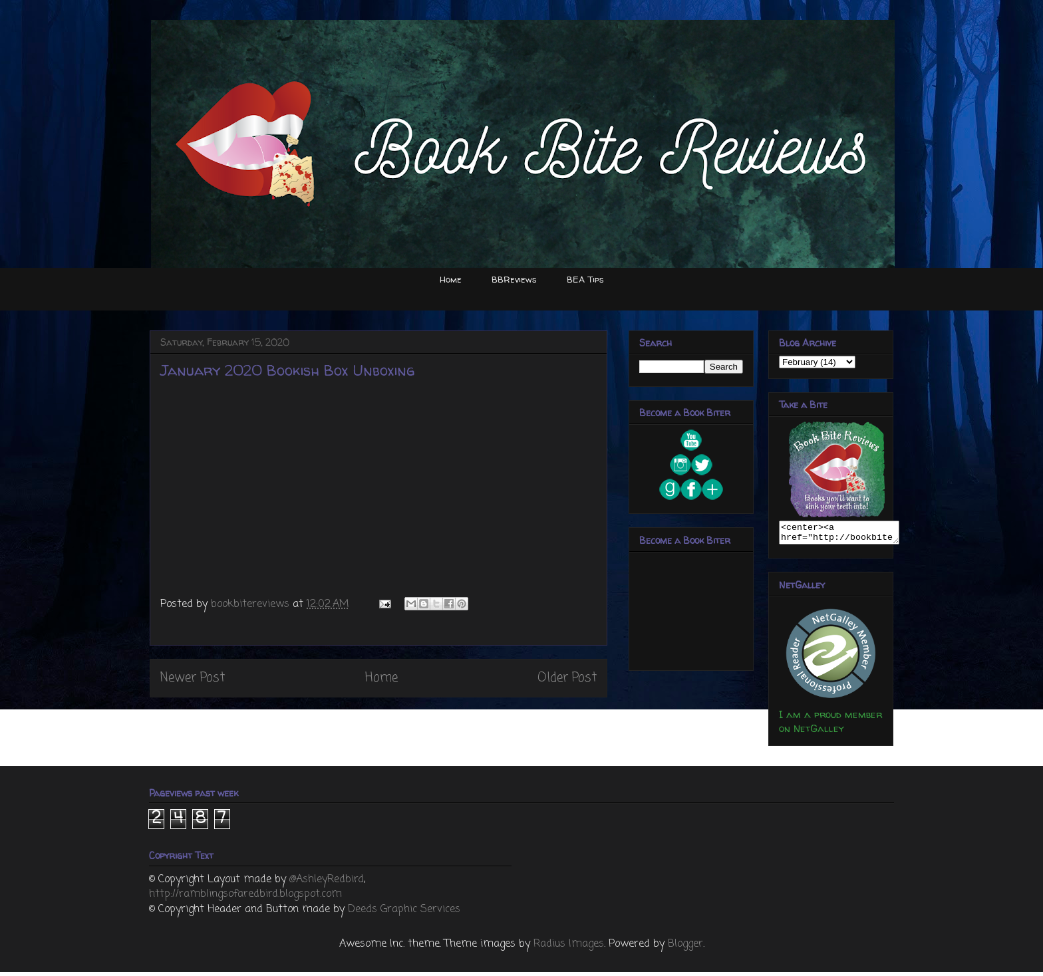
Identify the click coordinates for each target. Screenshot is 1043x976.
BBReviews (514, 279)
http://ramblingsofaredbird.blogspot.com (245, 898)
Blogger (685, 948)
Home (451, 279)
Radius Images (568, 948)
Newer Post (192, 677)
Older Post (567, 677)
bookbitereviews (252, 604)
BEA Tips (585, 279)
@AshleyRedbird (326, 884)
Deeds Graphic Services (404, 913)
